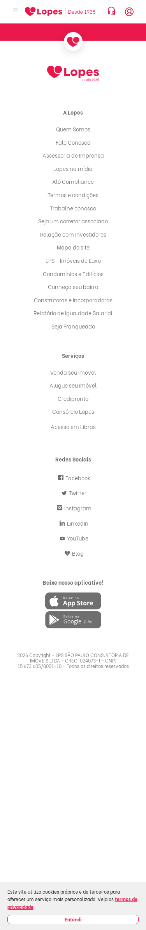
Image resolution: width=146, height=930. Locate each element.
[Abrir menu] (15, 11)
